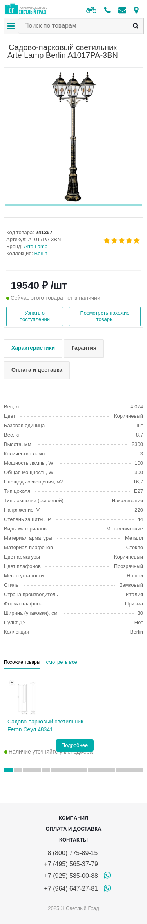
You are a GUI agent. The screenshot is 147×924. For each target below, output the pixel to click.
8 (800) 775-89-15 (71, 853)
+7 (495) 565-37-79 (71, 864)
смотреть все (61, 662)
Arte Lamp (35, 246)
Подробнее (75, 745)
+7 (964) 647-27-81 (71, 888)
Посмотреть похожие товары (104, 316)
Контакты (73, 840)
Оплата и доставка (73, 829)
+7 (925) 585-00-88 (71, 875)
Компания (74, 818)
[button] (73, 205)
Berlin (40, 253)
